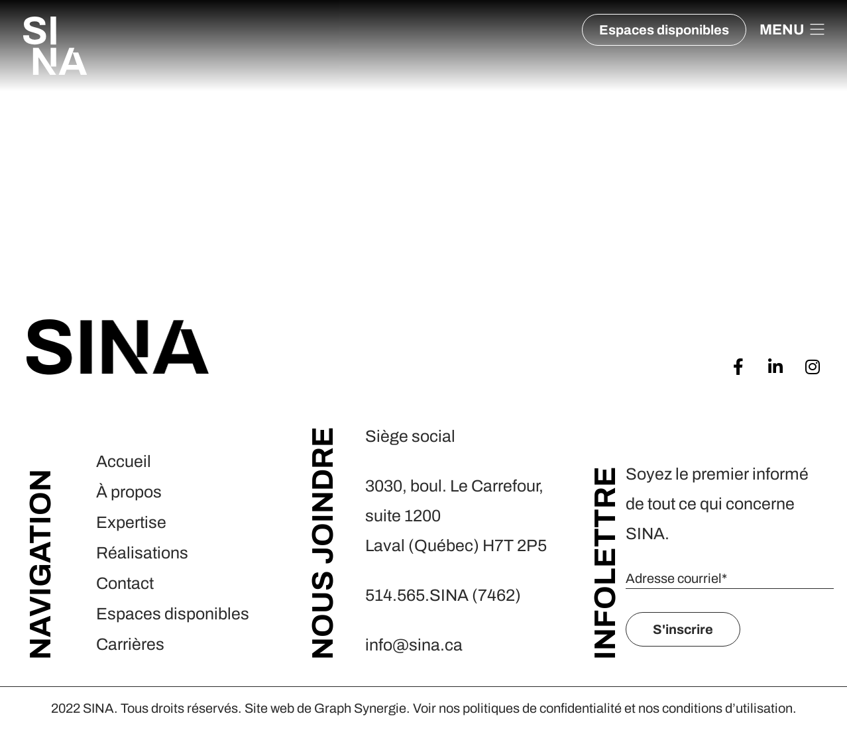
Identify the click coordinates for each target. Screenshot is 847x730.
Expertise (131, 522)
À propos (129, 492)
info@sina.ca (414, 645)
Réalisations (142, 553)
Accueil (123, 461)
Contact (125, 583)
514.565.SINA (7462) (444, 595)
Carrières (130, 644)
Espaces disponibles (172, 614)
